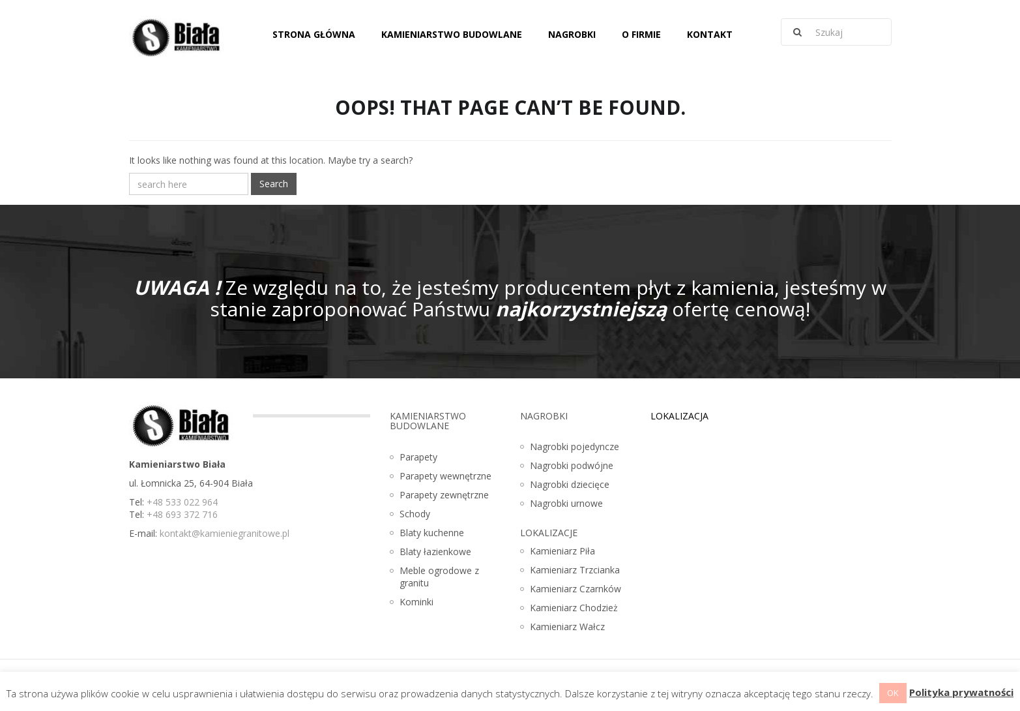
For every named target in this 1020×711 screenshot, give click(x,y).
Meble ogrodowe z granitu (439, 576)
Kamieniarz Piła (562, 551)
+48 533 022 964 (182, 502)
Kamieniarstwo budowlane (451, 34)
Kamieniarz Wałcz (567, 626)
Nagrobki (572, 34)
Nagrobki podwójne (571, 465)
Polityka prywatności (961, 692)
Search (273, 183)
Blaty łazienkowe (435, 551)
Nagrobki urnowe (566, 503)
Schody (415, 513)
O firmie (641, 34)
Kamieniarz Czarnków (575, 588)
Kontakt (710, 34)
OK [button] (893, 693)
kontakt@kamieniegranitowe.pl (224, 533)
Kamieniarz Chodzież (574, 607)
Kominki (416, 602)
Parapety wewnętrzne (445, 476)
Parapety (418, 457)
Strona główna (313, 34)
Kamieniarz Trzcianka (575, 570)
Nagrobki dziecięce (569, 484)
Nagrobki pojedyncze (574, 446)
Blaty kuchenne (432, 532)
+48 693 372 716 (182, 514)
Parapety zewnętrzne (444, 495)
